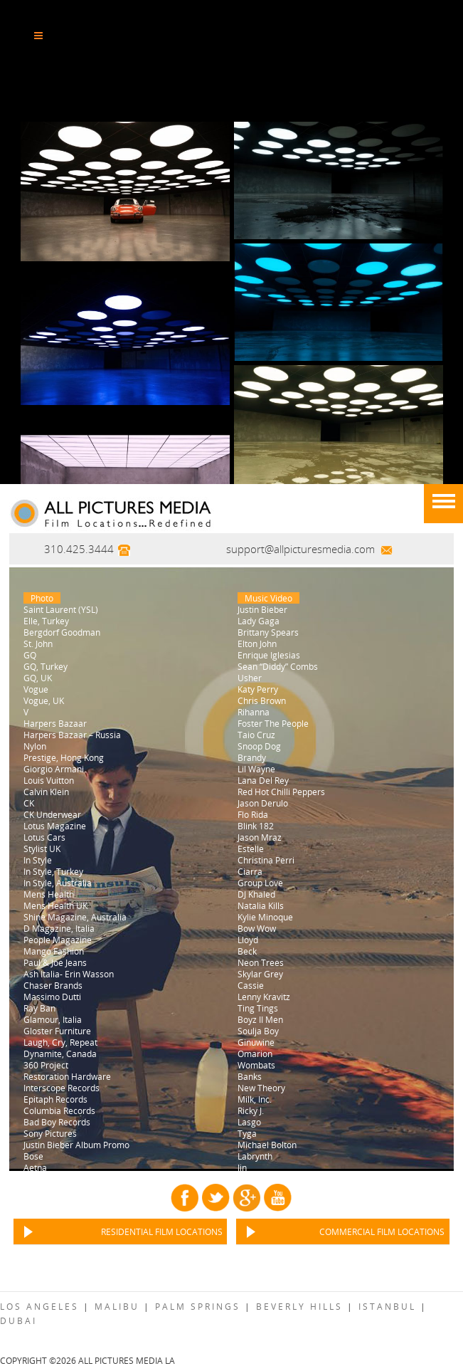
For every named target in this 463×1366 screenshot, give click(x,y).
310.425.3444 (79, 549)
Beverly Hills (299, 1306)
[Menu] (443, 503)
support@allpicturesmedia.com (300, 549)
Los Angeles (39, 1306)
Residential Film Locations (162, 1231)
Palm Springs (197, 1306)
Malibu (117, 1306)
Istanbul (387, 1306)
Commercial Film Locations (382, 1231)
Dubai (18, 1320)
